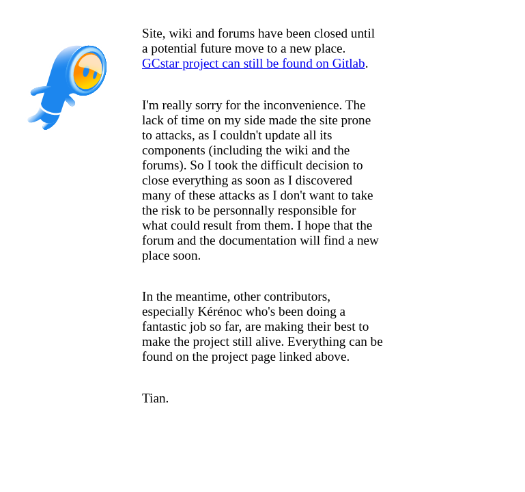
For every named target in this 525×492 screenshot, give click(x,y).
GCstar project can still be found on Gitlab (253, 63)
